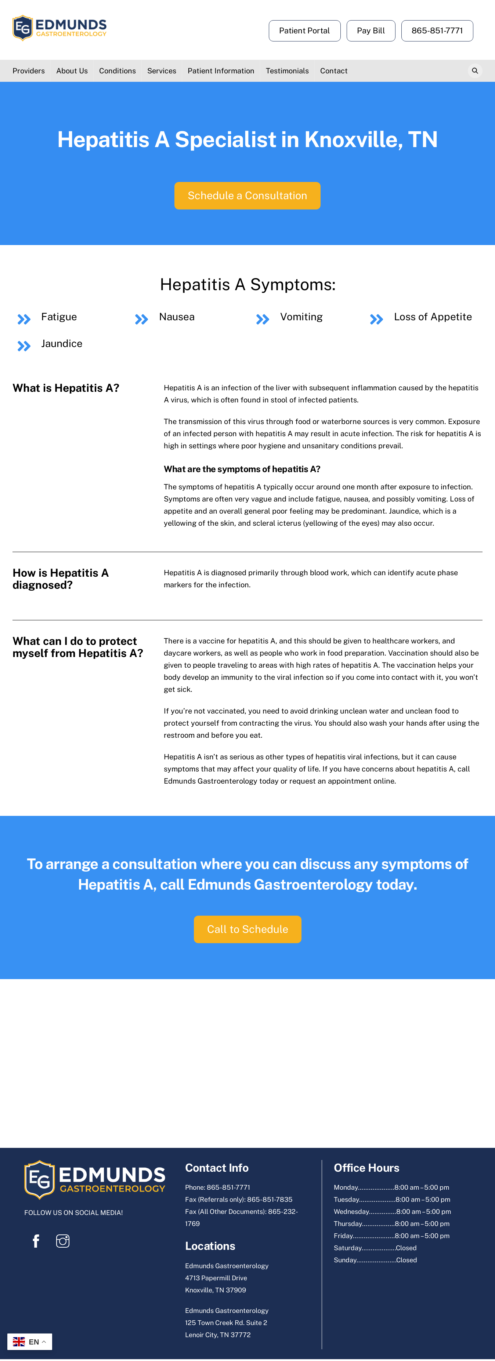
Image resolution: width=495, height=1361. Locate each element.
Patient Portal (304, 30)
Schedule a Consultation (247, 196)
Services (161, 71)
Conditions (117, 71)
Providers (28, 71)
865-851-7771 (437, 30)
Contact (334, 71)
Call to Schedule (247, 931)
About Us (72, 71)
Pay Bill (371, 30)
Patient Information (221, 71)
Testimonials (287, 71)
